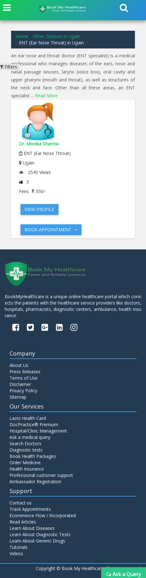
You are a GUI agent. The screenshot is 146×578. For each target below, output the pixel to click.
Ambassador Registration (35, 481)
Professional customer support (41, 475)
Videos (16, 553)
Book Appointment (51, 230)
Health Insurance (26, 469)
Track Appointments (30, 509)
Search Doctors (25, 443)
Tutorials (18, 547)
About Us (18, 365)
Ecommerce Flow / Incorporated (42, 515)
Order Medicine (25, 462)
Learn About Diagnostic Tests (39, 534)
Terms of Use (23, 378)
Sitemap (17, 397)
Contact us (20, 503)
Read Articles (22, 522)
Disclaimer (20, 384)
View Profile (39, 209)
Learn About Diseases (32, 528)
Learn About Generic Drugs (37, 541)
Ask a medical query (29, 437)
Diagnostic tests (26, 450)
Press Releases (24, 372)
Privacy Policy (23, 391)
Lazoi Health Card (27, 418)
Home (22, 36)
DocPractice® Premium (33, 424)
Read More (46, 96)
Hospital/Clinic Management (38, 431)
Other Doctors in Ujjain (56, 36)
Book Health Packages (32, 456)
